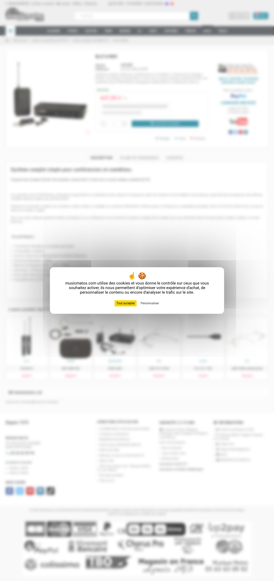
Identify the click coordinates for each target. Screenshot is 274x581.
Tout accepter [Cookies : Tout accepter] (125, 303)
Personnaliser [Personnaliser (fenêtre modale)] (150, 303)
